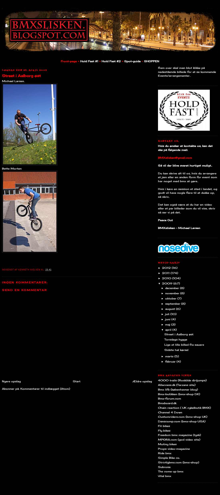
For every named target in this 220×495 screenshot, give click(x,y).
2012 (167, 267)
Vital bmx (164, 476)
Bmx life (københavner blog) (178, 389)
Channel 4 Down (170, 412)
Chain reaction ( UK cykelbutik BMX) (184, 407)
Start (76, 381)
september (173, 303)
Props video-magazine (174, 448)
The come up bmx (170, 471)
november (172, 293)
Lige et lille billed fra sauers (184, 344)
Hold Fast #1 (89, 61)
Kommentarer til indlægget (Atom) (45, 388)
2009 (167, 283)
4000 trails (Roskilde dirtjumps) (182, 380)
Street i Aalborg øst (21, 75)
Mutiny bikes (167, 444)
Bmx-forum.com (169, 398)
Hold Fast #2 (111, 61)
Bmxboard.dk (167, 403)
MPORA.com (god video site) (179, 439)
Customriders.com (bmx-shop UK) (182, 416)
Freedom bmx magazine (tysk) (179, 435)
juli (167, 314)
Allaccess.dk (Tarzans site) (176, 385)
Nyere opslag (11, 381)
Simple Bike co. (169, 457)
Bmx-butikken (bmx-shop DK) (179, 394)
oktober (171, 298)
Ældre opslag (142, 381)
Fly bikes (164, 430)
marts (169, 356)
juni (168, 319)
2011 (166, 273)
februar (171, 361)
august (170, 308)
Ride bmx (164, 453)
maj (168, 324)
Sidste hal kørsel (176, 349)
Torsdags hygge (175, 339)
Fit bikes (164, 426)
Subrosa (164, 467)
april (168, 329)
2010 (167, 278)
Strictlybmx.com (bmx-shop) (178, 462)
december (172, 288)
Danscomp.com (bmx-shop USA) (181, 421)
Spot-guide (132, 61)
